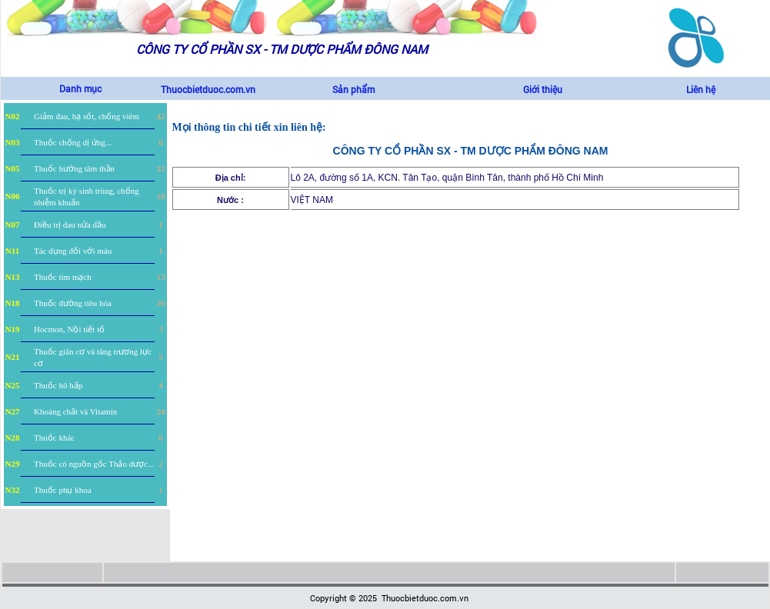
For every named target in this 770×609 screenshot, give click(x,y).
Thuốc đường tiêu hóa (73, 303)
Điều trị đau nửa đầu (69, 224)
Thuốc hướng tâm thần (74, 168)
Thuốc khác (54, 437)
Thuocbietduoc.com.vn (208, 89)
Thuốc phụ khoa (62, 489)
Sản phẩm (353, 89)
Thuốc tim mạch (63, 276)
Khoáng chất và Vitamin (75, 411)
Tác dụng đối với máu (73, 250)
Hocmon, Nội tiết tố (69, 329)
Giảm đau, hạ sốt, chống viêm (86, 116)
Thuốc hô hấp (58, 385)
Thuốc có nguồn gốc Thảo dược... (94, 463)
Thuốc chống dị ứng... (73, 142)
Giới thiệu (542, 89)
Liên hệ (700, 89)
